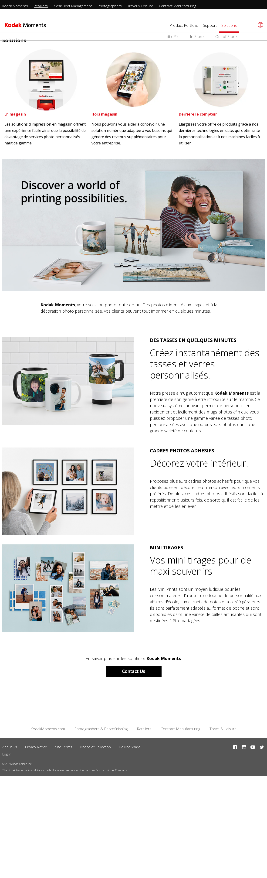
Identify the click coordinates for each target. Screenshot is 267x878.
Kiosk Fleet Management (73, 5)
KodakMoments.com (47, 728)
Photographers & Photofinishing (101, 728)
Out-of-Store (226, 36)
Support (210, 25)
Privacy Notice (36, 747)
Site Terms (63, 747)
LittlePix (171, 36)
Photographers (110, 5)
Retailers (41, 5)
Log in (6, 754)
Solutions (229, 25)
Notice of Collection (95, 747)
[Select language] (260, 24)
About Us (9, 747)
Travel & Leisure (140, 5)
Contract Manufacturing (177, 5)
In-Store (197, 36)
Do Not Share (129, 747)
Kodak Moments (15, 5)
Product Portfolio (183, 25)
